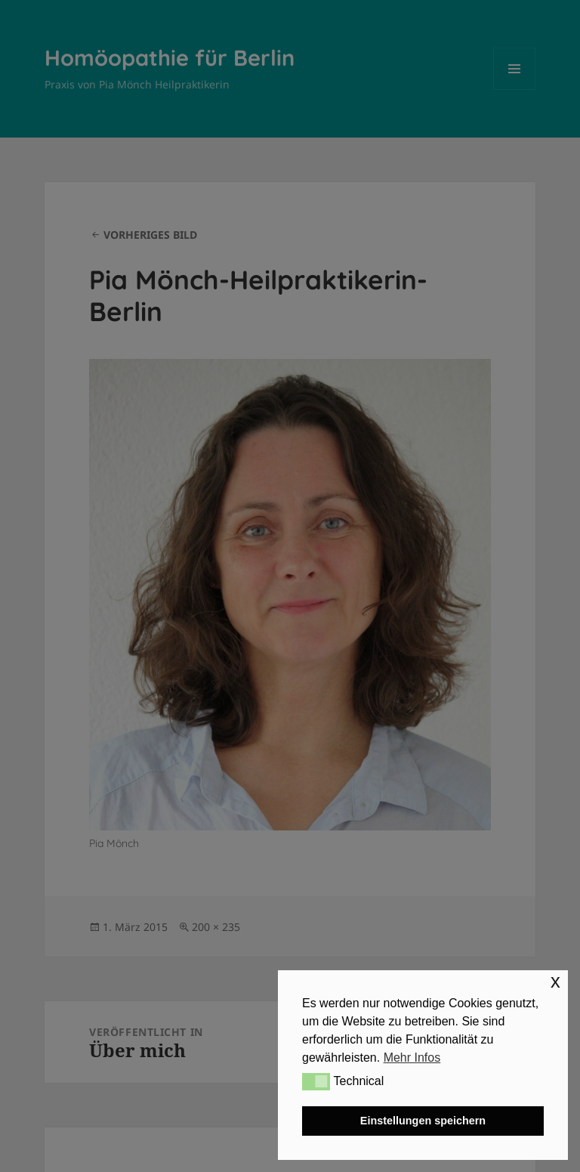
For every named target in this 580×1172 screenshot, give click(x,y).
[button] (316, 1081)
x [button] (555, 981)
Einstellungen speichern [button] (423, 1121)
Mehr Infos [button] (412, 1057)
